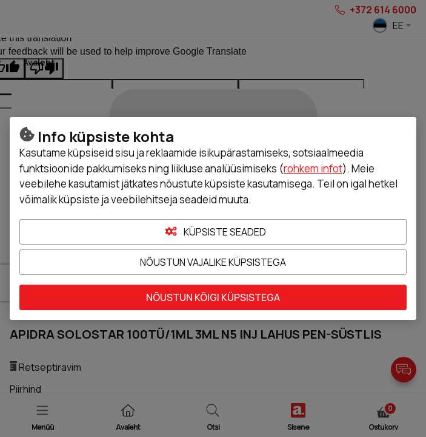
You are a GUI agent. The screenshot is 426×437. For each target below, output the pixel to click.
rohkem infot (313, 168)
